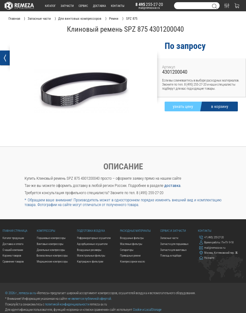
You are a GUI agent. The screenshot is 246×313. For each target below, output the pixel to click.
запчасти (67, 6)
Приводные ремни (130, 255)
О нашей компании (13, 250)
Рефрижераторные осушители (94, 238)
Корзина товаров (12, 255)
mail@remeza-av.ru (149, 7)
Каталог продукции (13, 238)
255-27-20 (149, 4)
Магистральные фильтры (91, 255)
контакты (117, 6)
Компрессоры (46, 230)
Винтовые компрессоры (50, 244)
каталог (50, 6)
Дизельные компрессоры (51, 250)
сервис (83, 6)
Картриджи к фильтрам (90, 261)
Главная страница (15, 230)
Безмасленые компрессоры (52, 255)
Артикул (168, 67)
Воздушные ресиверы (89, 250)
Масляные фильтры (131, 244)
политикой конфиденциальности (67, 304)
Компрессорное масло (132, 261)
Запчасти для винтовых (173, 250)
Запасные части (169, 238)
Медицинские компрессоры (52, 261)
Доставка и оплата (13, 244)
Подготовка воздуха (91, 230)
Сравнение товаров (13, 261)
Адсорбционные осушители (92, 244)
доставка (99, 6)
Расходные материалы (135, 230)
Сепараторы (127, 250)
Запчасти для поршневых (174, 244)
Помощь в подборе (170, 255)
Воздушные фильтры (132, 238)
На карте (206, 258)
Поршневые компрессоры (51, 238)
